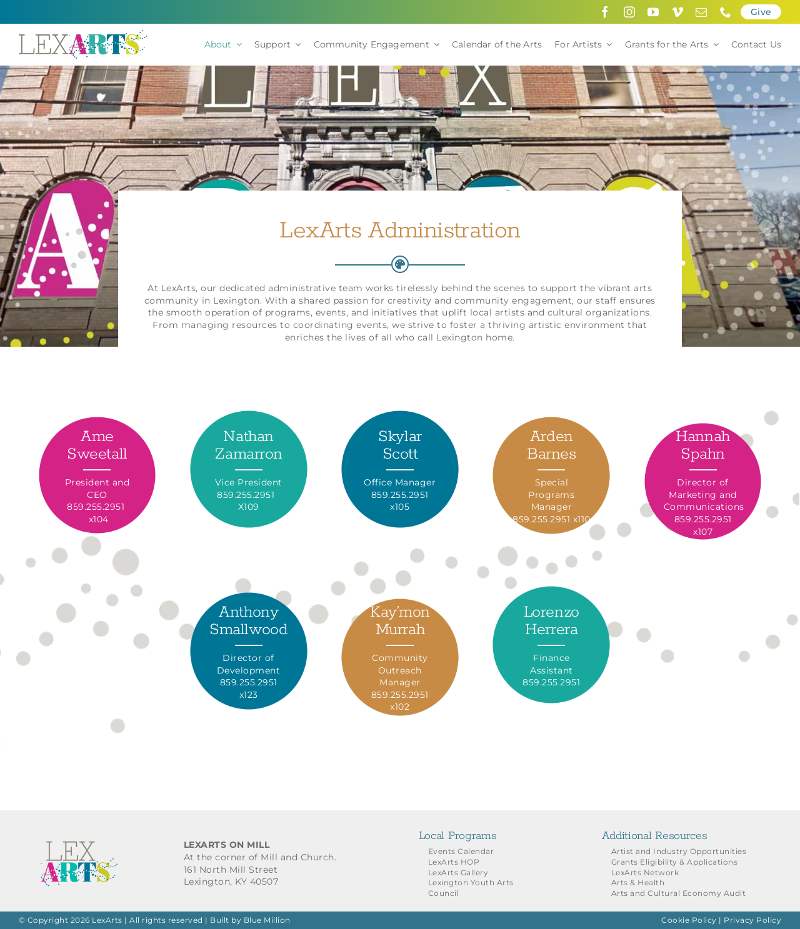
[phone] (726, 11)
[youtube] (653, 11)
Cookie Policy (689, 920)
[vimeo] (678, 11)
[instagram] (630, 11)
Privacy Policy (752, 920)
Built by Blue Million (250, 920)
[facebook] (605, 11)
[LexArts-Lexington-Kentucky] (83, 34)
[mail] (702, 11)
